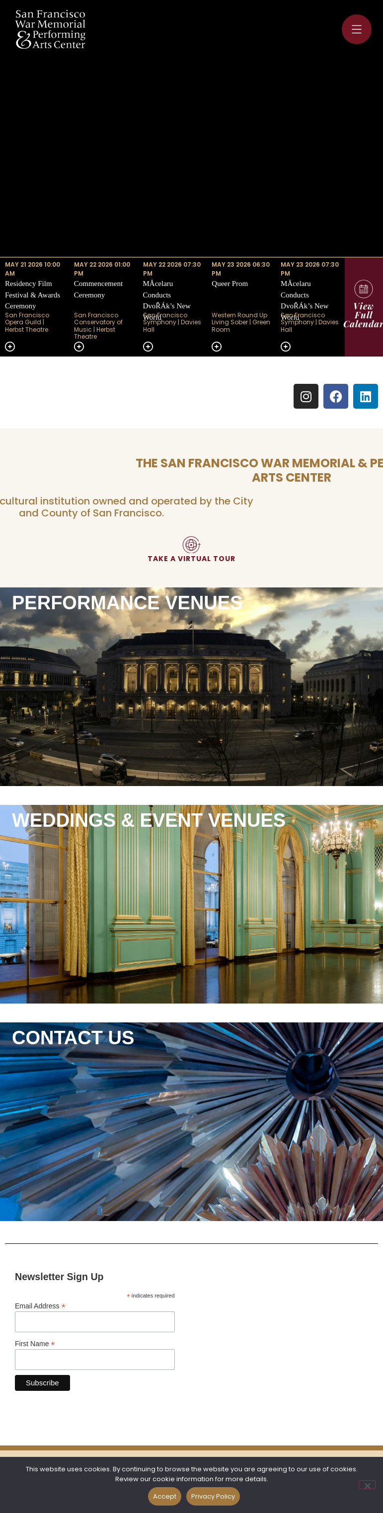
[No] (367, 1484)
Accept (164, 1496)
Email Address (40, 1305)
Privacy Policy (213, 1496)
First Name (35, 1343)
